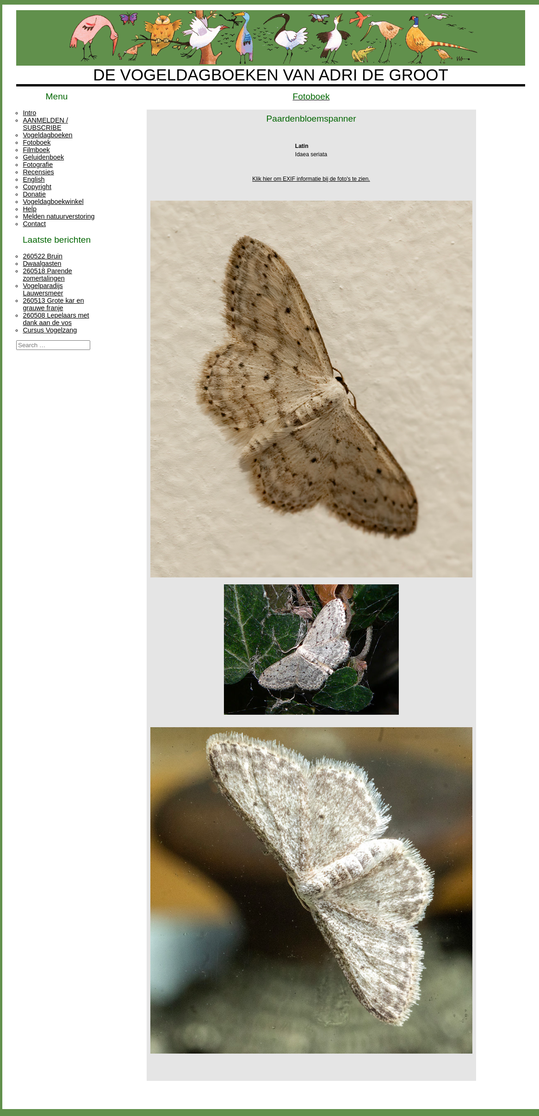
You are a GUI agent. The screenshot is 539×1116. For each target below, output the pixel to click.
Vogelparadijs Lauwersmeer (43, 289)
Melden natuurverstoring (58, 216)
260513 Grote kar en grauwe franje (53, 304)
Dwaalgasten (42, 263)
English (33, 179)
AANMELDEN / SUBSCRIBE (45, 124)
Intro (29, 113)
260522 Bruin (42, 256)
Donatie (34, 194)
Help (30, 209)
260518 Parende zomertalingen (47, 274)
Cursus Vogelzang (50, 330)
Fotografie (38, 164)
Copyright (37, 186)
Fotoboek (36, 142)
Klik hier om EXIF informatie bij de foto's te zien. (311, 179)
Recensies (38, 172)
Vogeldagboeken (47, 135)
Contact (34, 223)
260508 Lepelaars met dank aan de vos (56, 319)
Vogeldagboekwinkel (53, 201)
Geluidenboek (43, 157)
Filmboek (36, 149)
